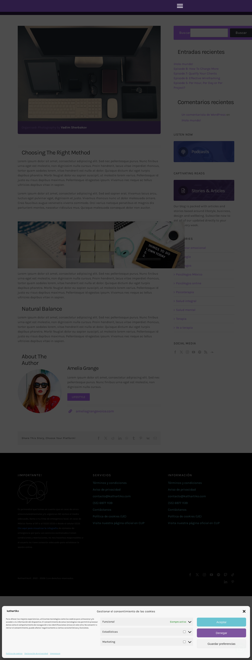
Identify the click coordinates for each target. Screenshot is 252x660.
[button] (244, 611)
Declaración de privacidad (36, 653)
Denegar (221, 633)
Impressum (55, 653)
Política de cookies (14, 653)
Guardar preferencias (221, 643)
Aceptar (221, 622)
